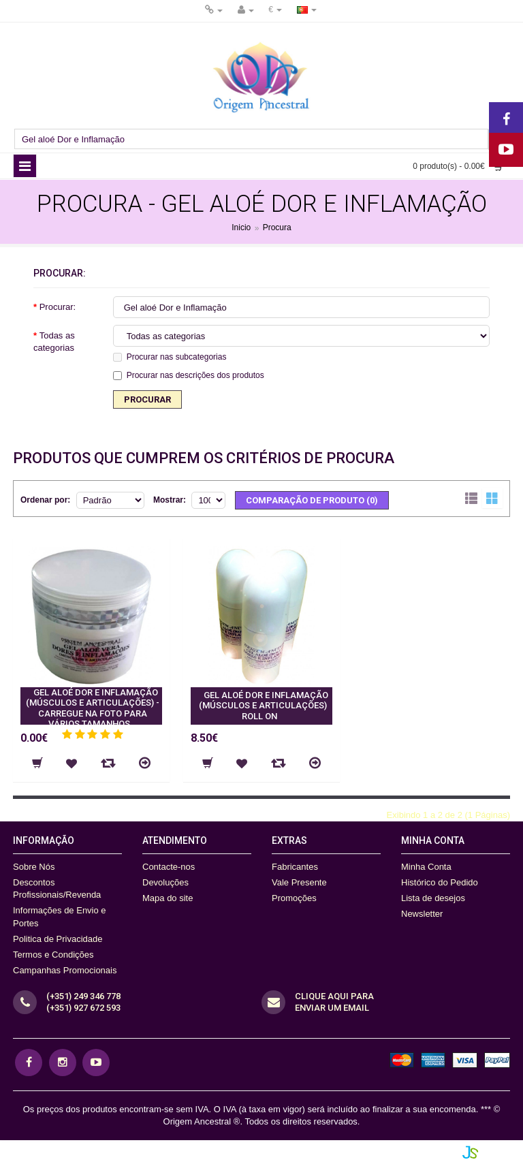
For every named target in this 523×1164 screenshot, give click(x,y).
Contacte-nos (168, 867)
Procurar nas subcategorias (170, 357)
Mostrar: (169, 500)
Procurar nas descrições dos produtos (188, 375)
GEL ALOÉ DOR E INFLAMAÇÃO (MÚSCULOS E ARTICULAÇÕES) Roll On (264, 705)
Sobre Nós (33, 867)
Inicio (241, 228)
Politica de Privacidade (58, 939)
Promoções (294, 898)
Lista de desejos (433, 898)
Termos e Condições (53, 954)
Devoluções (165, 882)
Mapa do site (167, 898)
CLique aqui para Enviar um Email (334, 1002)
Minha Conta (426, 867)
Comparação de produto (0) (312, 500)
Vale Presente (299, 882)
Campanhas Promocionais (64, 970)
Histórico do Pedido (439, 882)
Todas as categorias (54, 341)
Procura (277, 228)
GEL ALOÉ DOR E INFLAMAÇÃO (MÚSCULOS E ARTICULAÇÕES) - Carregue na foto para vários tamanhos (92, 708)
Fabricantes (295, 867)
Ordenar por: (45, 500)
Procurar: (57, 307)
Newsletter (422, 914)
